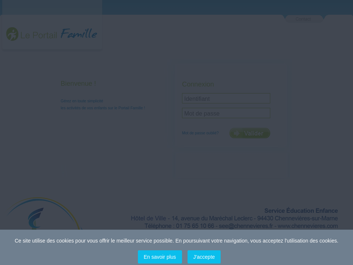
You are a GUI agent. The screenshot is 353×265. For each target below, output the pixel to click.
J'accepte (204, 257)
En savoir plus (160, 257)
